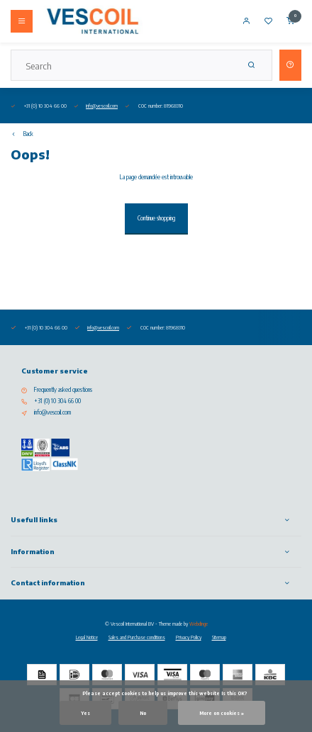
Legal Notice (87, 637)
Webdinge (198, 623)
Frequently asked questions (63, 389)
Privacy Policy (188, 637)
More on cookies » (221, 713)
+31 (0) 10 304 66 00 (57, 401)
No (143, 713)
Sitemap (219, 637)
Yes (85, 713)
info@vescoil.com (102, 105)
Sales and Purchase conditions (136, 637)
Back (22, 133)
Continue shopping (156, 218)
